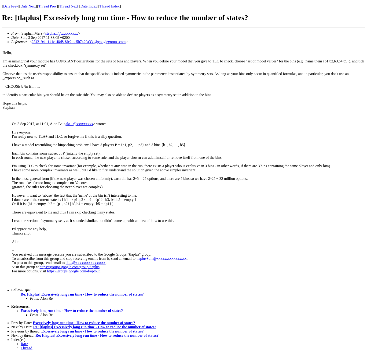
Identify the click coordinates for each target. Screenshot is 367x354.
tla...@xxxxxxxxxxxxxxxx (86, 263)
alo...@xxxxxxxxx (79, 124)
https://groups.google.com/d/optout (73, 271)
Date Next (28, 6)
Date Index (89, 6)
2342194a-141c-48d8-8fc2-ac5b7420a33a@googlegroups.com (79, 42)
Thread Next (68, 6)
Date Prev (10, 6)
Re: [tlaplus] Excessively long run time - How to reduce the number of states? (82, 294)
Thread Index (109, 6)
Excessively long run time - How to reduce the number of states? (72, 311)
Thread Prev (47, 6)
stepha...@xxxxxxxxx (61, 33)
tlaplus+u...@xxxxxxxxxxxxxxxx (161, 258)
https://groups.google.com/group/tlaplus (69, 267)
